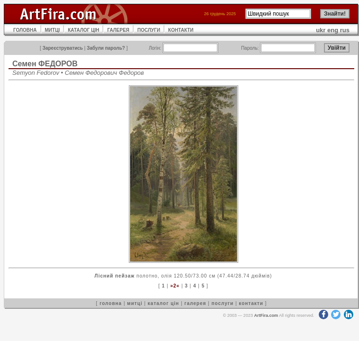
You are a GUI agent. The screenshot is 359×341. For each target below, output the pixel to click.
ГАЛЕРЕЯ (118, 30)
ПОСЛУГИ (148, 30)
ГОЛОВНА (25, 30)
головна (110, 303)
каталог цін (163, 303)
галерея (195, 303)
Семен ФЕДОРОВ (45, 64)
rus (345, 30)
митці (134, 303)
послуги (222, 303)
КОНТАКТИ (180, 30)
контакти (251, 303)
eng (332, 30)
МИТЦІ (52, 30)
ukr (320, 30)
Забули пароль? (106, 48)
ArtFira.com (266, 315)
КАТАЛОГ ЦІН (83, 30)
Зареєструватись (63, 48)
